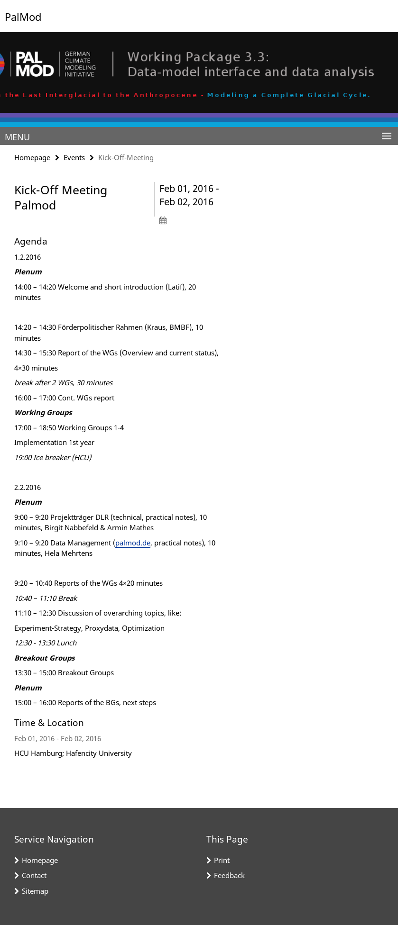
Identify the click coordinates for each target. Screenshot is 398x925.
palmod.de (132, 542)
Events (74, 157)
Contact (34, 875)
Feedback (229, 875)
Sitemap (35, 891)
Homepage (32, 157)
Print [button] (222, 860)
